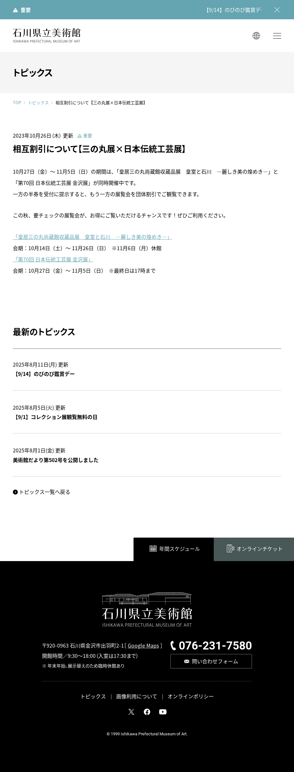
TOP (17, 102)
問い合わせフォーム (215, 661)
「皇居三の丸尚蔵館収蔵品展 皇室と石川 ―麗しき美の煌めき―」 (92, 237)
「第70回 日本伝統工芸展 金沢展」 (53, 259)
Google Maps (143, 645)
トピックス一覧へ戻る (44, 491)
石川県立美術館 (46, 35)
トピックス (38, 102)
